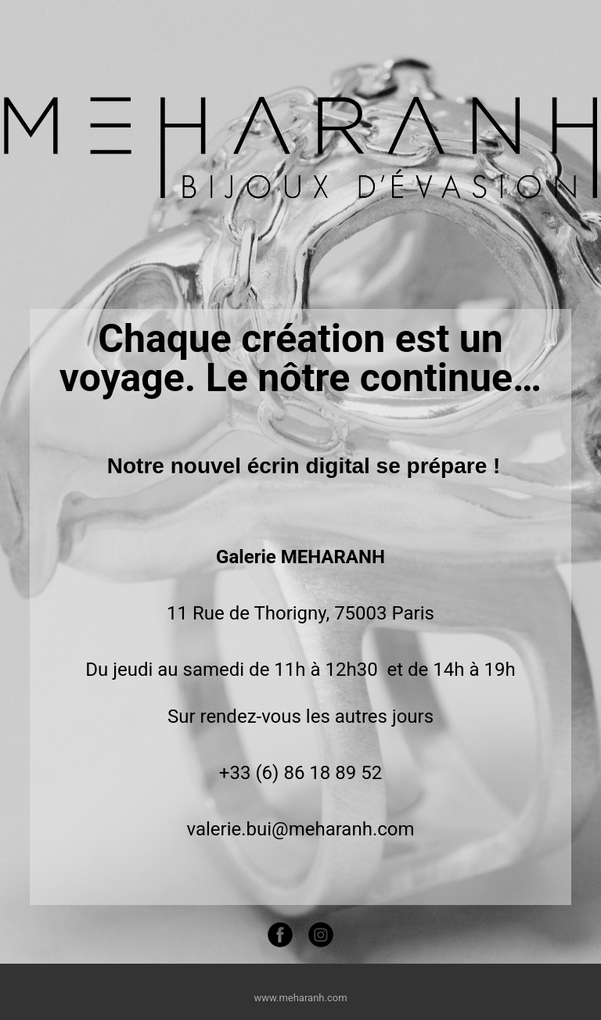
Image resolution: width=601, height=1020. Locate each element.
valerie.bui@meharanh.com (300, 829)
